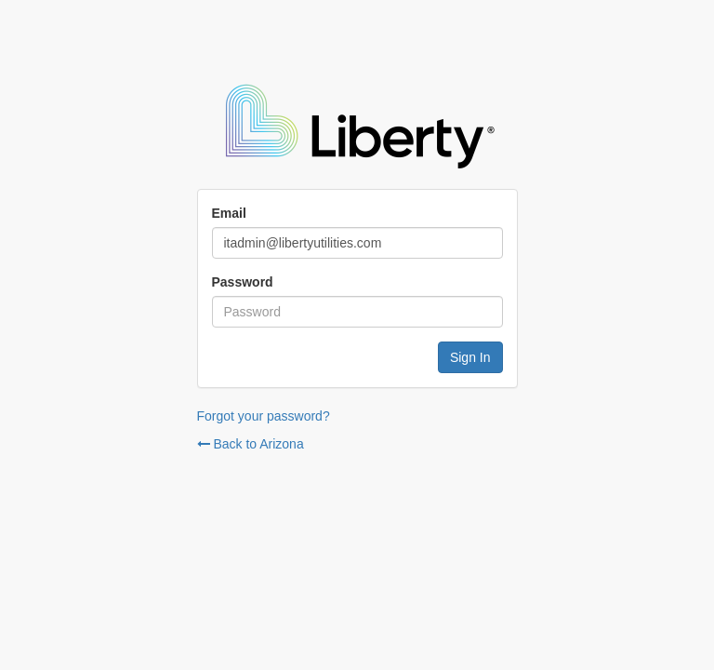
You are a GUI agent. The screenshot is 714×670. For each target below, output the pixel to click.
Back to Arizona (250, 443)
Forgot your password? (263, 416)
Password (242, 282)
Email (229, 213)
